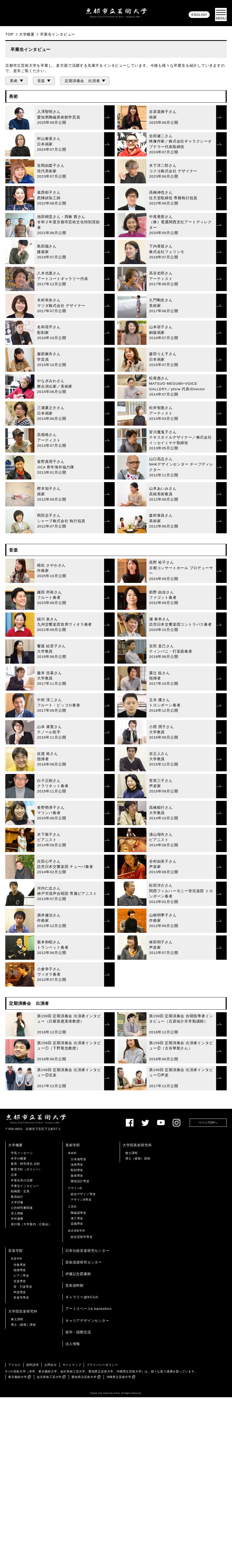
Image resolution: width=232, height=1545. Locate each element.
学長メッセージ (22, 1300)
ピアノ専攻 (21, 1423)
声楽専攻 (20, 1440)
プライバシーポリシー (102, 1512)
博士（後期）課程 (137, 1306)
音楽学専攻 (21, 1445)
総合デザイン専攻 (83, 1341)
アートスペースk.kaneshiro (88, 1456)
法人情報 (72, 1492)
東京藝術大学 (17, 1524)
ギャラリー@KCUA (81, 1445)
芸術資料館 (74, 1433)
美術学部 (72, 1293)
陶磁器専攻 (78, 1360)
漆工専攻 (77, 1366)
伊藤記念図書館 (78, 1422)
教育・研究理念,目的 (25, 1311)
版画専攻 (77, 1323)
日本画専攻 (78, 1307)
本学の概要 (18, 1306)
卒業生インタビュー (25, 1333)
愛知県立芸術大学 (84, 1524)
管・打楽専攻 (23, 1434)
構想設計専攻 (80, 1328)
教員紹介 (17, 1344)
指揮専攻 (20, 1417)
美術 (14, 81)
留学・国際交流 (78, 1480)
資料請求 (32, 1512)
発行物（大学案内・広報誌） (31, 1371)
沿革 (14, 1322)
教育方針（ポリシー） (26, 1317)
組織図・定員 (20, 1338)
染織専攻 (77, 1371)
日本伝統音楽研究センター (87, 1398)
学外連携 (17, 1366)
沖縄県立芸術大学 (118, 1524)
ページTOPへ (208, 1270)
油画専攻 (77, 1312)
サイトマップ (72, 1512)
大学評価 (17, 1350)
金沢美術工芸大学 (49, 1524)
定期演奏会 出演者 (82, 81)
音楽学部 (15, 1398)
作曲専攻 (20, 1412)
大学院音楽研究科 (22, 1459)
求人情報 (17, 1361)
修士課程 (131, 1300)
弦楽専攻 (20, 1428)
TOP (9, 34)
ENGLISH (199, 15)
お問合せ (50, 1512)
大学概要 (27, 34)
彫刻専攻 (77, 1317)
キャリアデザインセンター (87, 1468)
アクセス (14, 1512)
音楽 (41, 81)
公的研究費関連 (22, 1355)
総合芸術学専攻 (82, 1384)
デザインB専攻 (81, 1347)
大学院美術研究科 (137, 1293)
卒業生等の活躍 (22, 1328)
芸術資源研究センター (83, 1410)
